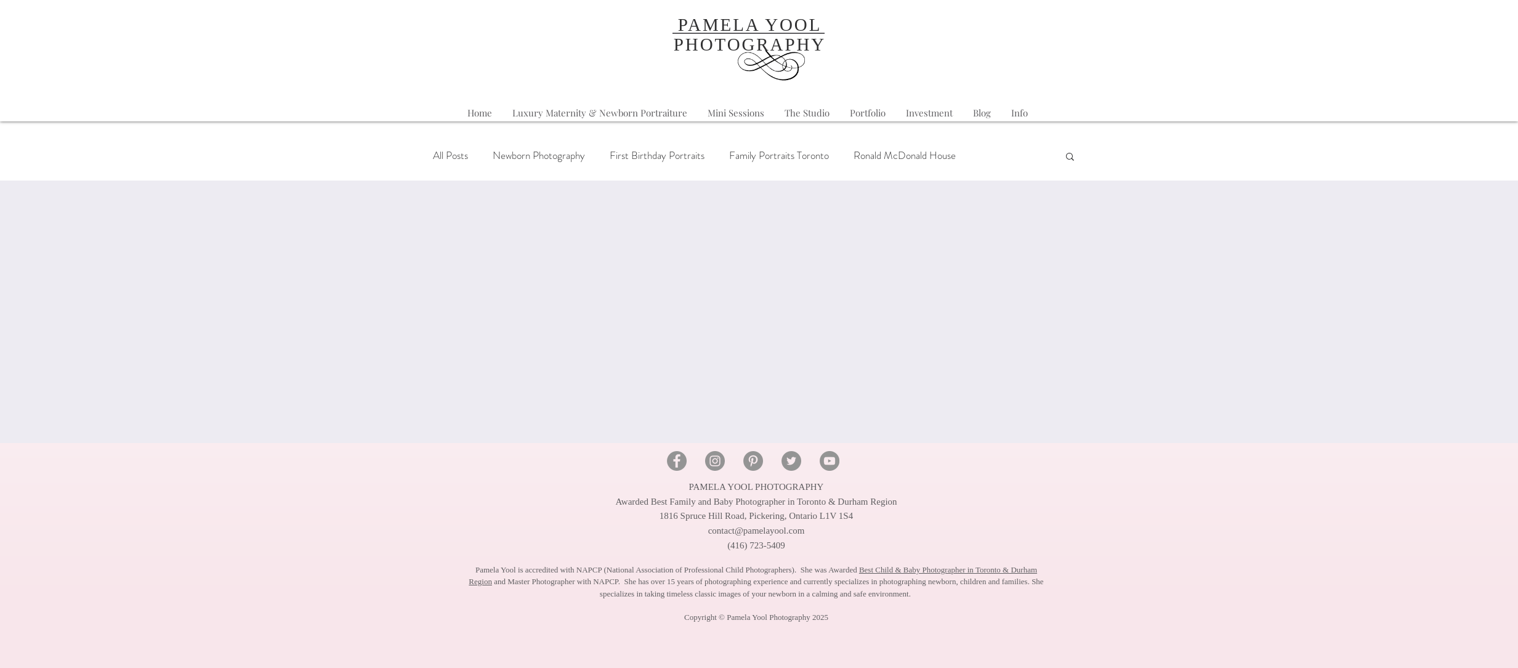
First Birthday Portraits (657, 156)
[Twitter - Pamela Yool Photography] (791, 461)
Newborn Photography (539, 156)
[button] (1019, 113)
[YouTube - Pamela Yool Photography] (829, 461)
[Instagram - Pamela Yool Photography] (715, 461)
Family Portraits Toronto (779, 156)
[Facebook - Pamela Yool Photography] (677, 461)
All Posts (450, 156)
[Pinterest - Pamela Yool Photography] (753, 461)
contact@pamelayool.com (756, 531)
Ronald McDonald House (905, 156)
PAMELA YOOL (750, 25)
